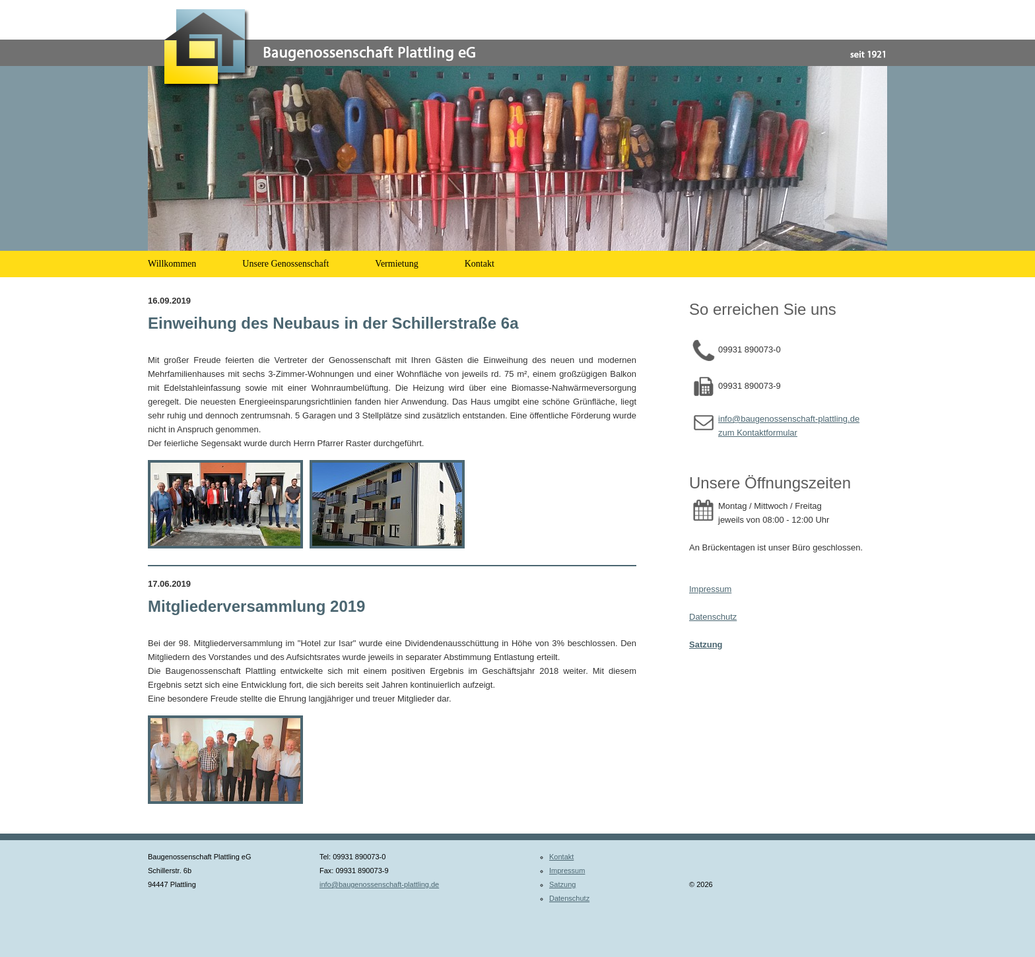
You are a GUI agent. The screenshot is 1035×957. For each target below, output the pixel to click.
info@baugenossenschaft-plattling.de (788, 419)
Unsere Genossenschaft (285, 264)
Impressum (710, 589)
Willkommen (172, 264)
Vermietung (396, 264)
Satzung (562, 884)
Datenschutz (713, 617)
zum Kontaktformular (757, 433)
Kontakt (479, 264)
